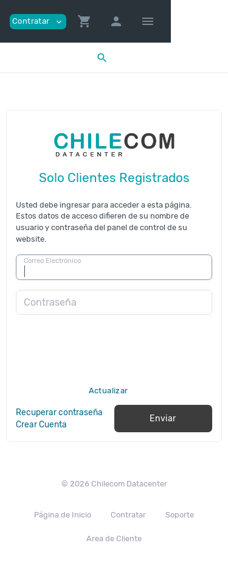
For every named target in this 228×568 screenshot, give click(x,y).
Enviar (163, 418)
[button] (84, 21)
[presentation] (108, 362)
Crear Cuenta (41, 424)
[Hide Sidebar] (147, 21)
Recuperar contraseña (59, 412)
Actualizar (108, 390)
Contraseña (50, 302)
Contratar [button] (38, 21)
